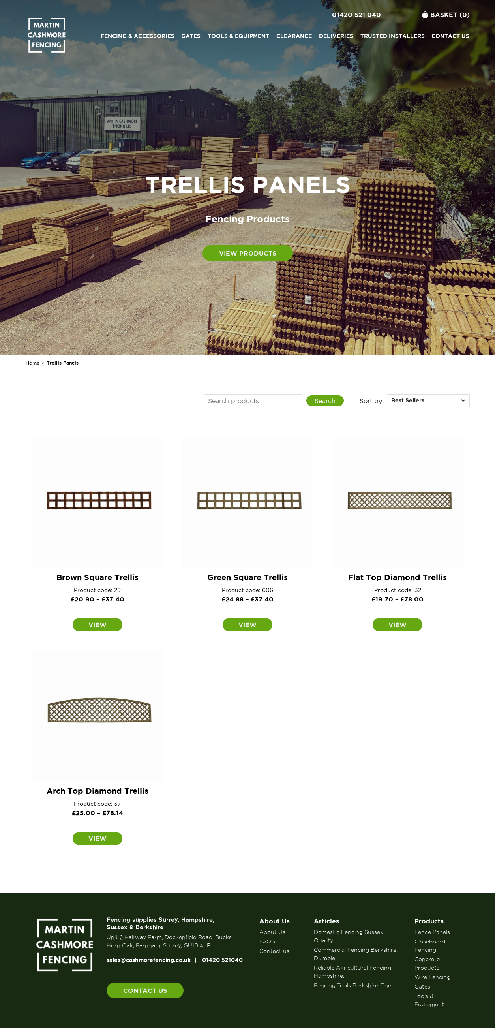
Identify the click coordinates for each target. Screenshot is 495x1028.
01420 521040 (222, 960)
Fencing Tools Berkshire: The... (354, 985)
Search (325, 400)
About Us (274, 921)
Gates (191, 36)
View (97, 624)
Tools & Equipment (238, 36)
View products (247, 253)
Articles (326, 921)
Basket (446, 14)
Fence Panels (432, 932)
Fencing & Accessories (137, 36)
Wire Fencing (432, 977)
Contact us (450, 36)
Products (429, 921)
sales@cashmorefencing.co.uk (149, 960)
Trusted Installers (392, 36)
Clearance (294, 36)
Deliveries (336, 36)
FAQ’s (267, 941)
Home (32, 362)
